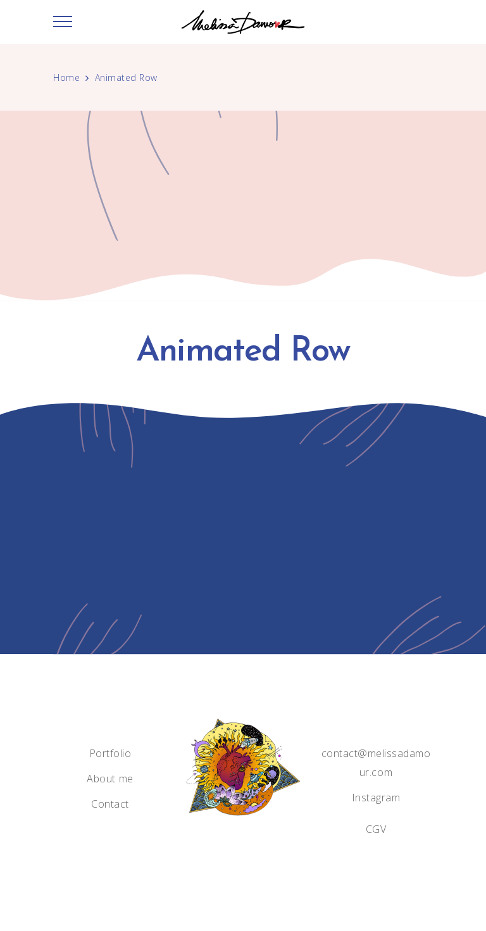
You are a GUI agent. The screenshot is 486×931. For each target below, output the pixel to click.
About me (110, 779)
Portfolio (110, 753)
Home (66, 77)
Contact (110, 804)
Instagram (376, 798)
